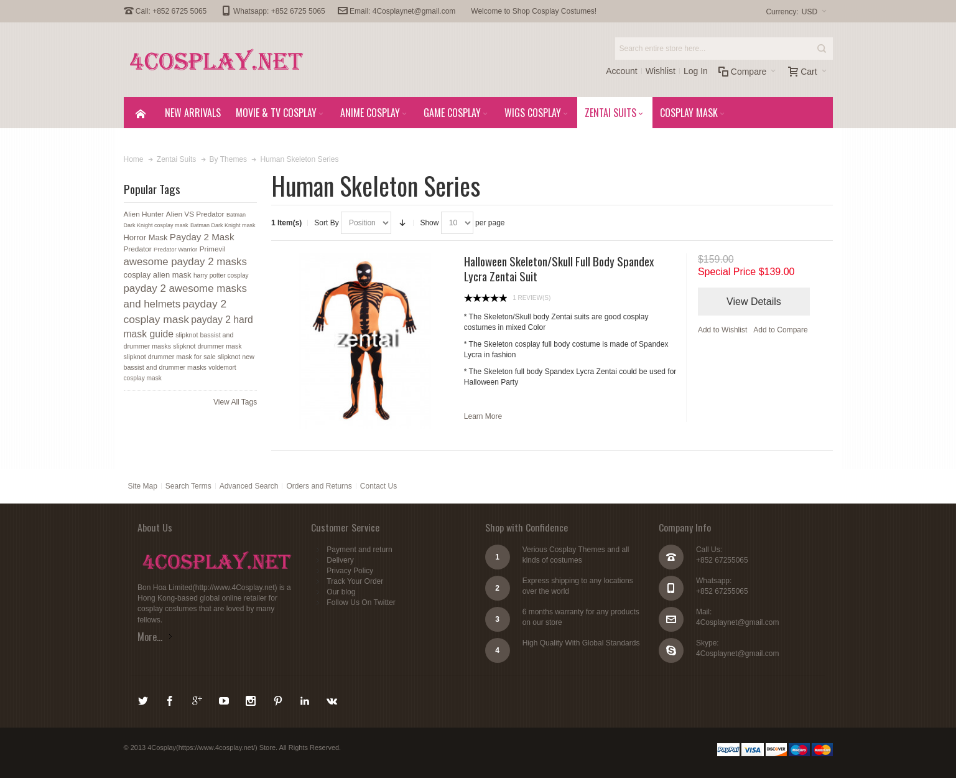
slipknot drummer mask (207, 346)
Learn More (483, 416)
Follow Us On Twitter (361, 602)
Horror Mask (146, 237)
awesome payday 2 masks (185, 262)
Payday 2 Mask (202, 237)
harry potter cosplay (221, 275)
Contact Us (378, 486)
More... (149, 636)
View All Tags (235, 402)
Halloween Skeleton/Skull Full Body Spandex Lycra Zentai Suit (559, 268)
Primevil (213, 249)
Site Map (142, 486)
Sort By (326, 222)
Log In (696, 71)
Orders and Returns (318, 486)
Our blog (341, 592)
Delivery (340, 560)
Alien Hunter (144, 214)
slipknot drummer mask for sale (170, 356)
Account (622, 71)
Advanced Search (249, 486)
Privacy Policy (350, 570)
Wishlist (660, 71)
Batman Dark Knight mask (223, 225)
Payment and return (359, 549)
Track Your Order (355, 581)
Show (429, 222)
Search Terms (188, 486)
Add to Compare (780, 330)
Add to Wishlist (722, 330)
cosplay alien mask (158, 274)
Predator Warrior (175, 249)
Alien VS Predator (195, 214)
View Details (753, 301)
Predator (138, 249)
